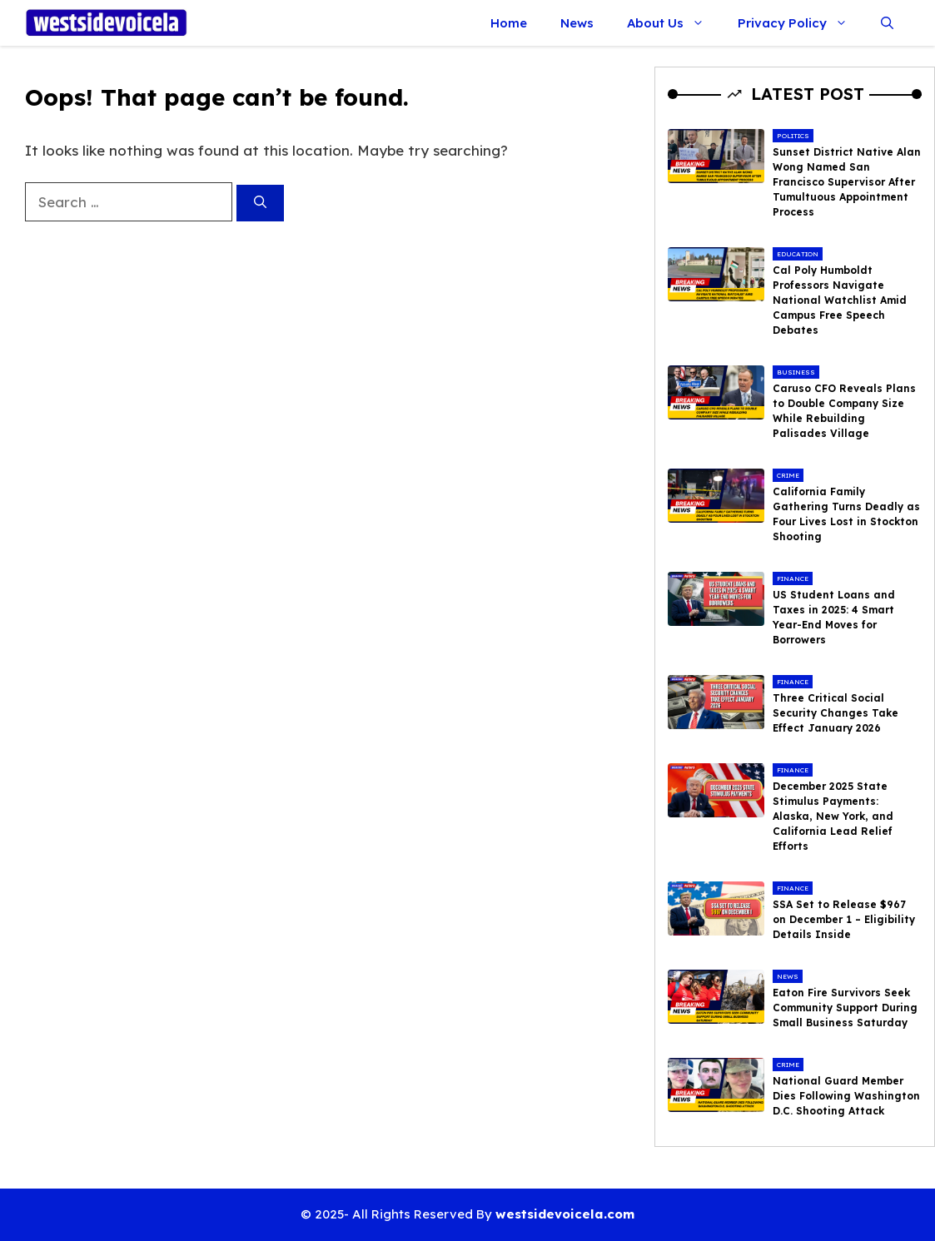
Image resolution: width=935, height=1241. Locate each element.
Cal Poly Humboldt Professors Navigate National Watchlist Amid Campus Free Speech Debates (840, 300)
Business (796, 372)
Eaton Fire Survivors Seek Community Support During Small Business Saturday (845, 1007)
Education (797, 254)
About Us (674, 23)
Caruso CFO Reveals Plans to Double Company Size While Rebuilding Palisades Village (844, 410)
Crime (788, 475)
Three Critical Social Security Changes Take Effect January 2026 (835, 713)
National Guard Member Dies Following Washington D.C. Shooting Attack (846, 1096)
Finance (792, 578)
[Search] (260, 203)
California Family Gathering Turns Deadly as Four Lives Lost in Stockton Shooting (846, 514)
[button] (887, 23)
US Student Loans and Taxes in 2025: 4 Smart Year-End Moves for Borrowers (834, 617)
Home (508, 23)
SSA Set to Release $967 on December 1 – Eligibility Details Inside (844, 919)
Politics (793, 136)
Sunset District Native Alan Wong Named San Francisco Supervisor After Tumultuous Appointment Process (847, 182)
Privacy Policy (801, 23)
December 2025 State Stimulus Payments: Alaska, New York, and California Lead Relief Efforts (833, 816)
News (577, 23)
